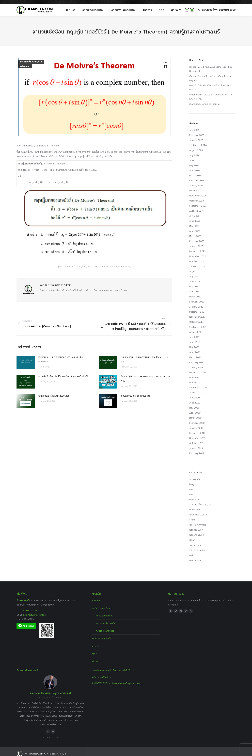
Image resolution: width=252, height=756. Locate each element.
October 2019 (196, 439)
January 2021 (196, 363)
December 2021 (197, 308)
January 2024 (196, 181)
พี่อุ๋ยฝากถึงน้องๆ (197, 531)
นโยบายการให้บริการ (101, 673)
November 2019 (197, 434)
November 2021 (197, 313)
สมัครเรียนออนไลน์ (104, 611)
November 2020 (197, 373)
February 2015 (196, 449)
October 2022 (196, 257)
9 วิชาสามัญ (194, 475)
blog (191, 480)
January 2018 (196, 444)
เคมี (191, 551)
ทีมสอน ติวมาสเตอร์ (105, 627)
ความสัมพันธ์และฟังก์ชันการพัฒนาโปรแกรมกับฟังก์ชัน (63, 372)
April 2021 (194, 348)
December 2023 (197, 186)
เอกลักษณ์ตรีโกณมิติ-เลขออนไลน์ (54, 392)
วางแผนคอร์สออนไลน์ (106, 619)
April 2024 (194, 166)
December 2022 (197, 247)
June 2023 (194, 217)
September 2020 (198, 383)
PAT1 (191, 485)
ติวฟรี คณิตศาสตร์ (197, 521)
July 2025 (194, 126)
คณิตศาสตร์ (25, 62)
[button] (43, 733)
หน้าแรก (96, 596)
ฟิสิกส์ (192, 536)
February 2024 (196, 176)
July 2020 (194, 393)
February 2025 (196, 131)
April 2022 (194, 287)
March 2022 (195, 292)
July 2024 (194, 151)
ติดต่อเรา (96, 657)
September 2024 (198, 141)
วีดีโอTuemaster (197, 546)
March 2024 (195, 171)
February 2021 (196, 358)
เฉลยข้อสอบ (195, 556)
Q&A (94, 649)
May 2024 (194, 161)
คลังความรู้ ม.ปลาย (198, 510)
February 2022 (196, 297)
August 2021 (195, 328)
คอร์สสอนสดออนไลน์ (102, 634)
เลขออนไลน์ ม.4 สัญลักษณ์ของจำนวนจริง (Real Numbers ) (61, 355)
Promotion (194, 495)
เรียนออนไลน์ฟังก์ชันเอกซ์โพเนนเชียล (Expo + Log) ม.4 (145, 355)
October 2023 (196, 196)
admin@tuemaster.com (34, 611)
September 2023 (198, 202)
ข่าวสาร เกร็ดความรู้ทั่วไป (31, 58)
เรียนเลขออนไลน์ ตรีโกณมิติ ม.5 (136, 392)
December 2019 (197, 429)
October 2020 (196, 378)
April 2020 (195, 409)
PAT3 (192, 490)
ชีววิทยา (193, 515)
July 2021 (194, 333)
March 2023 (195, 232)
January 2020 (196, 424)
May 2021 (194, 343)
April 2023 (194, 227)
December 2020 (197, 368)
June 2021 (194, 338)
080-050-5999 (29, 606)
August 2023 (196, 207)
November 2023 (197, 191)
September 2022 (198, 262)
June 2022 (194, 277)
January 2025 (196, 136)
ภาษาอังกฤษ (195, 541)
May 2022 (194, 282)
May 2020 (194, 404)
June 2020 (194, 398)
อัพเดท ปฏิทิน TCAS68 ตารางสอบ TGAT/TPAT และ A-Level (146, 374)
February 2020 (197, 419)
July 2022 (194, 272)
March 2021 (195, 353)
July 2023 (194, 212)
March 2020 (195, 414)
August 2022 (196, 267)
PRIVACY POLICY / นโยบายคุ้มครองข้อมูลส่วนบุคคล (116, 679)
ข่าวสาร (95, 642)
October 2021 (196, 318)
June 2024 (194, 156)
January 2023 (196, 242)
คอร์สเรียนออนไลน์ (101, 604)
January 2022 (196, 303)
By (110, 262)
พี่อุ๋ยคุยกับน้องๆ (196, 526)
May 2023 (194, 222)
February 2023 (196, 237)
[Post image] (26, 358)
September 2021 (197, 323)
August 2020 (196, 388)
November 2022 (197, 252)
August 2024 (196, 146)
